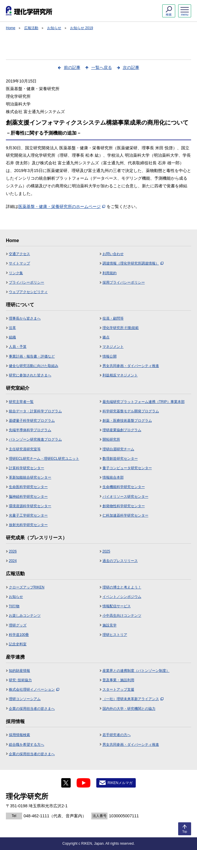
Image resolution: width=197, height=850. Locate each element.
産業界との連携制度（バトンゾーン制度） (136, 671)
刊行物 (14, 606)
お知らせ (54, 28)
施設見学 (109, 625)
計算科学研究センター (26, 468)
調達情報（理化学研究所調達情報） (132, 263)
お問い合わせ (113, 254)
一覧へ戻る (101, 67)
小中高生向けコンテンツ (121, 615)
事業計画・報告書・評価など (32, 356)
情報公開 (109, 356)
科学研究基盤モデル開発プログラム (130, 411)
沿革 (12, 328)
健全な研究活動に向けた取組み (33, 366)
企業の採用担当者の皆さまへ (32, 709)
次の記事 (131, 67)
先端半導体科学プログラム (30, 430)
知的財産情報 (19, 671)
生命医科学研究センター (28, 487)
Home (10, 28)
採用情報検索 (19, 735)
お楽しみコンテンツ (25, 615)
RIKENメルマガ (120, 783)
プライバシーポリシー (26, 282)
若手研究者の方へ (116, 735)
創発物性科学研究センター (123, 506)
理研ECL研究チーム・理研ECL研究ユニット (44, 459)
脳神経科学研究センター (28, 497)
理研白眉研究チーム (118, 449)
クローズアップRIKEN (26, 587)
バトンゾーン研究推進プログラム (35, 439)
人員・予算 (18, 347)
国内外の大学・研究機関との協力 (128, 709)
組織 (12, 337)
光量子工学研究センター (28, 515)
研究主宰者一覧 (21, 402)
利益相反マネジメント (120, 375)
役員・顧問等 (113, 318)
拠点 (106, 337)
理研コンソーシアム (25, 699)
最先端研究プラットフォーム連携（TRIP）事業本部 (143, 402)
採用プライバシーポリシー (123, 282)
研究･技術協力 (20, 680)
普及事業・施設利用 (118, 680)
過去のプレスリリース (120, 561)
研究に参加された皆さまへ (30, 375)
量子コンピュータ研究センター (127, 468)
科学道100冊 (19, 635)
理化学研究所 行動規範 (120, 328)
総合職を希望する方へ (26, 744)
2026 (13, 551)
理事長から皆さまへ (25, 318)
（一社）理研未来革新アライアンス (132, 699)
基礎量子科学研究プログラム (32, 421)
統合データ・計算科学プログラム (35, 411)
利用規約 (109, 273)
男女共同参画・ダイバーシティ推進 (130, 366)
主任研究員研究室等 (25, 449)
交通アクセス (19, 254)
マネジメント (113, 347)
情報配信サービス (116, 606)
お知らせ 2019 (81, 28)
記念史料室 (18, 644)
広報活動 (31, 28)
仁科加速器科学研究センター (125, 515)
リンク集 (16, 273)
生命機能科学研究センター (123, 487)
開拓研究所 (111, 439)
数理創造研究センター (120, 459)
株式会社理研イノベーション (34, 689)
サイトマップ (19, 263)
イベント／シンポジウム (121, 597)
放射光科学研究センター (28, 525)
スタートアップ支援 (118, 689)
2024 (13, 561)
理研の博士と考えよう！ (121, 587)
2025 (106, 551)
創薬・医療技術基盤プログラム (127, 421)
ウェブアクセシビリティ (28, 292)
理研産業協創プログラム (121, 430)
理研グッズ (18, 625)
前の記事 (72, 67)
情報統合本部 (113, 477)
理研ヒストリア (114, 635)
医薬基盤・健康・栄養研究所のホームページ (61, 206)
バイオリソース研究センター (125, 497)
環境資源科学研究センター (30, 506)
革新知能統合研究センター (30, 477)
